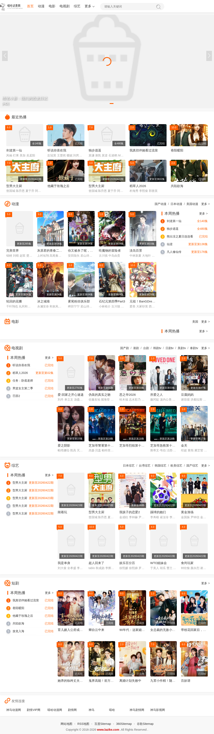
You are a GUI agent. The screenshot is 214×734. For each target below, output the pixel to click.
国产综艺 (192, 465)
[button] (209, 56)
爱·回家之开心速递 (71, 394)
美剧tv (182, 348)
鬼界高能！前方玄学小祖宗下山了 (112, 680)
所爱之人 (156, 394)
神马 (91, 710)
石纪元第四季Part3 (112, 301)
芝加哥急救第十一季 (164, 445)
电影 (52, 6)
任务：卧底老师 (23, 380)
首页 (30, 6)
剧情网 (72, 710)
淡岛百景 (136, 250)
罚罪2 (16, 396)
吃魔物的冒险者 (110, 250)
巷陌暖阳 (177, 150)
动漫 (41, 6)
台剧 (146, 348)
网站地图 (66, 723)
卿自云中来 (96, 630)
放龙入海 (18, 631)
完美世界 (12, 250)
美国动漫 (192, 204)
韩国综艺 (160, 465)
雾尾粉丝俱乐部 (79, 301)
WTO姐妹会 (158, 563)
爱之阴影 (64, 445)
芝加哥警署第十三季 (103, 445)
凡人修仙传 (174, 251)
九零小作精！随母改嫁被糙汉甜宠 (173, 680)
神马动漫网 (13, 710)
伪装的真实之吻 (100, 394)
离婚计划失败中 (130, 680)
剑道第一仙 (14, 150)
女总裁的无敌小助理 (164, 630)
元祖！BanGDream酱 (144, 301)
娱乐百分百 (127, 563)
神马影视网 (157, 710)
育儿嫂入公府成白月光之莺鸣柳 (80, 630)
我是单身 (64, 563)
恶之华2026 (127, 394)
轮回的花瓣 (14, 301)
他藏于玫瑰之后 (58, 186)
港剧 (136, 348)
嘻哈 (112, 710)
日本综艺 (129, 465)
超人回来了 (96, 563)
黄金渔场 (187, 512)
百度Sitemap (102, 723)
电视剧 (65, 6)
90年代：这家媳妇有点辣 (136, 630)
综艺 (77, 6)
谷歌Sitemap (145, 723)
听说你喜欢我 (56, 150)
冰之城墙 (43, 301)
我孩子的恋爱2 (129, 512)
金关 (184, 445)
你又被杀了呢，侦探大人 (85, 250)
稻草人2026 (138, 186)
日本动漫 (176, 204)
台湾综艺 (144, 465)
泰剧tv (194, 348)
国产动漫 (160, 204)
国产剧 (124, 348)
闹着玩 (62, 512)
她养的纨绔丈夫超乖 (72, 680)
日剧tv (170, 348)
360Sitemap (124, 723)
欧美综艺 (176, 465)
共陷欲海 (177, 186)
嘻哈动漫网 (54, 710)
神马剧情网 (137, 710)
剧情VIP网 (33, 710)
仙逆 (170, 244)
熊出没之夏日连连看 (180, 236)
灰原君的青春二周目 (51, 250)
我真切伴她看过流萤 (144, 150)
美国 (195, 321)
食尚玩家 (187, 563)
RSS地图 (83, 723)
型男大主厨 (14, 186)
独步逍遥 (95, 150)
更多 (89, 6)
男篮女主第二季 (23, 388)
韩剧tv (157, 348)
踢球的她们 (158, 512)
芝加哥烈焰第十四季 (133, 445)
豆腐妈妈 (187, 394)
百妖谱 (185, 680)
